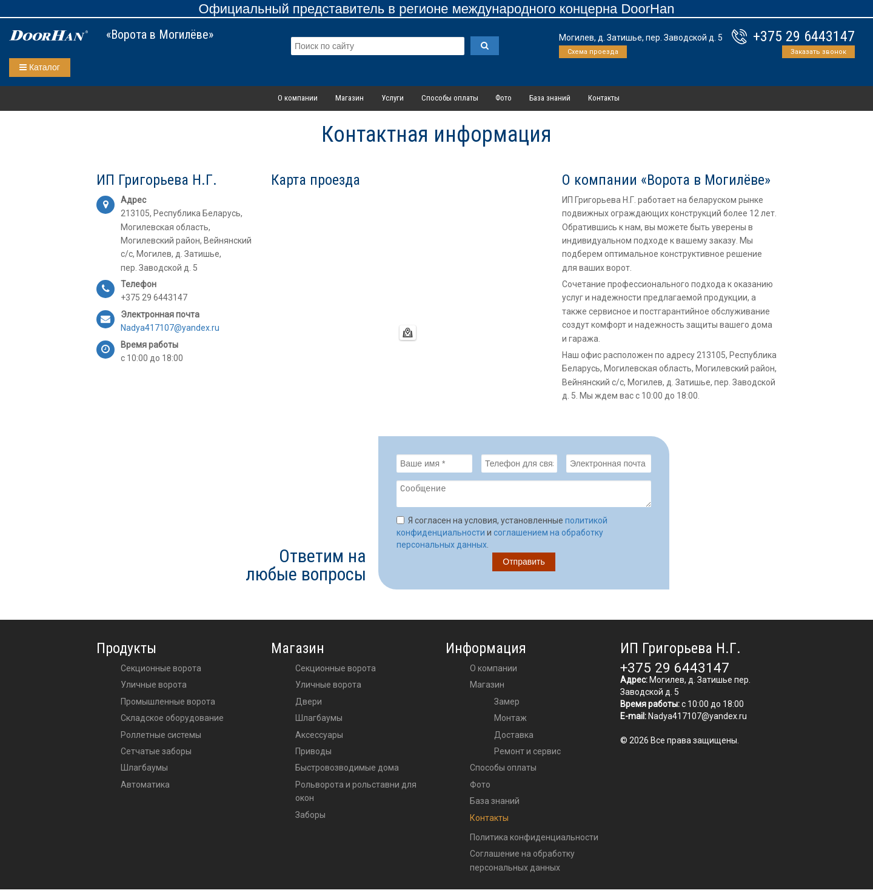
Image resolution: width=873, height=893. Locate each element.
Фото (503, 97)
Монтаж (510, 721)
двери (308, 705)
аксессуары (319, 738)
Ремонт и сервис (527, 755)
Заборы (310, 818)
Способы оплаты (449, 97)
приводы (313, 755)
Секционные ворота (161, 672)
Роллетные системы (161, 738)
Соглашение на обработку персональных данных (522, 863)
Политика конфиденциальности (534, 841)
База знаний (549, 97)
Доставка (514, 738)
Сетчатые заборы (156, 755)
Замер (507, 705)
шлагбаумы (319, 721)
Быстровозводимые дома (347, 771)
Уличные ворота (154, 688)
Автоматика (145, 788)
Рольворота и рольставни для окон (355, 794)
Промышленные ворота (168, 705)
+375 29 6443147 (804, 36)
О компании (298, 97)
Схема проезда (592, 52)
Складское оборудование (172, 721)
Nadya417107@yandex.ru (697, 720)
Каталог (39, 67)
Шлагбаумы (144, 771)
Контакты (604, 97)
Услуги (392, 97)
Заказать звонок (818, 52)
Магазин (349, 97)
